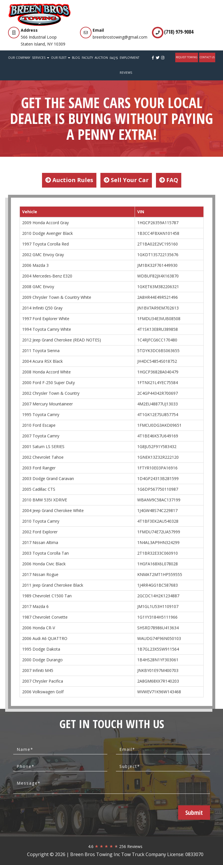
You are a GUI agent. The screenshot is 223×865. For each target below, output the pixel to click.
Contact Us (207, 57)
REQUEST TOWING (186, 57)
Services (40, 58)
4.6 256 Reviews (115, 846)
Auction (101, 58)
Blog (76, 58)
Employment (129, 58)
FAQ (168, 180)
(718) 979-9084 (178, 31)
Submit (194, 813)
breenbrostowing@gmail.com (120, 37)
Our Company (19, 58)
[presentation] (69, 812)
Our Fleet (60, 58)
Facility (87, 58)
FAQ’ (114, 57)
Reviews (126, 73)
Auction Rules (69, 180)
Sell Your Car (126, 180)
